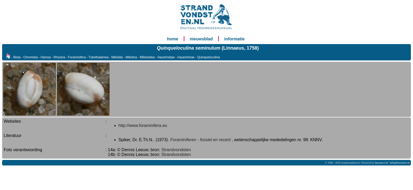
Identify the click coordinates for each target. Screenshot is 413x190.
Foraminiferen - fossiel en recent (200, 139)
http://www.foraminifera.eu (143, 125)
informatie (234, 39)
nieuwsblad (201, 39)
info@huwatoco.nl (400, 162)
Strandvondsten (176, 150)
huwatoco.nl (381, 162)
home (172, 39)
